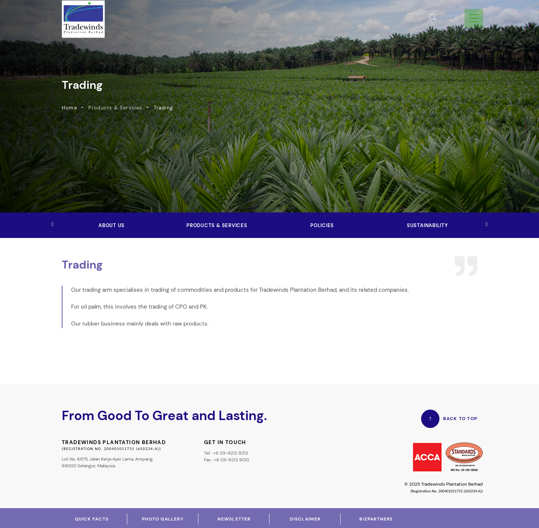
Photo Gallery (163, 519)
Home (67, 108)
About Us (111, 225)
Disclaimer (305, 519)
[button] (486, 224)
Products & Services (216, 225)
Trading (161, 108)
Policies (322, 225)
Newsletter (234, 519)
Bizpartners (376, 519)
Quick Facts (92, 519)
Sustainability (427, 225)
